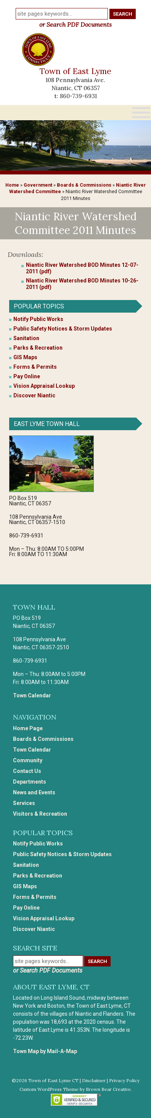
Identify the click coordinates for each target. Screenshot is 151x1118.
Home (12, 185)
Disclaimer (94, 1080)
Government (38, 185)
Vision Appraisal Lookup (44, 386)
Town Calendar (32, 695)
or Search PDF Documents (75, 24)
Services (24, 803)
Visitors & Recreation (40, 814)
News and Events (34, 792)
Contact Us (27, 771)
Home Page (28, 728)
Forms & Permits (35, 367)
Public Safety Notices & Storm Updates (62, 329)
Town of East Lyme (75, 71)
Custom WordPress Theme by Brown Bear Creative (75, 1089)
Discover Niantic (34, 395)
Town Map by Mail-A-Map (45, 1051)
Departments (29, 782)
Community (27, 760)
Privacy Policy (124, 1080)
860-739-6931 (78, 96)
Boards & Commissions (84, 185)
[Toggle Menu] (141, 112)
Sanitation (26, 338)
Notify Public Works (38, 319)
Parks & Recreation (38, 348)
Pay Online (26, 376)
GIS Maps (25, 357)
